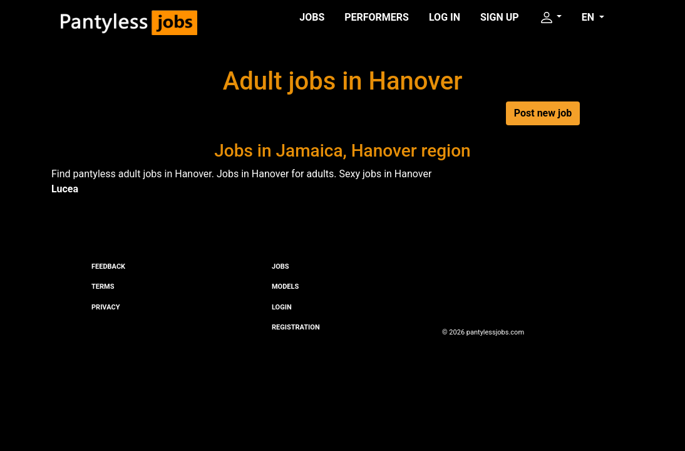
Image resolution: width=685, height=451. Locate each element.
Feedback (108, 266)
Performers (376, 17)
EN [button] (589, 17)
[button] (550, 17)
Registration (296, 327)
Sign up (499, 17)
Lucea (64, 189)
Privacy (105, 307)
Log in (444, 17)
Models (285, 287)
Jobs (311, 17)
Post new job (543, 113)
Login (282, 307)
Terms (102, 287)
